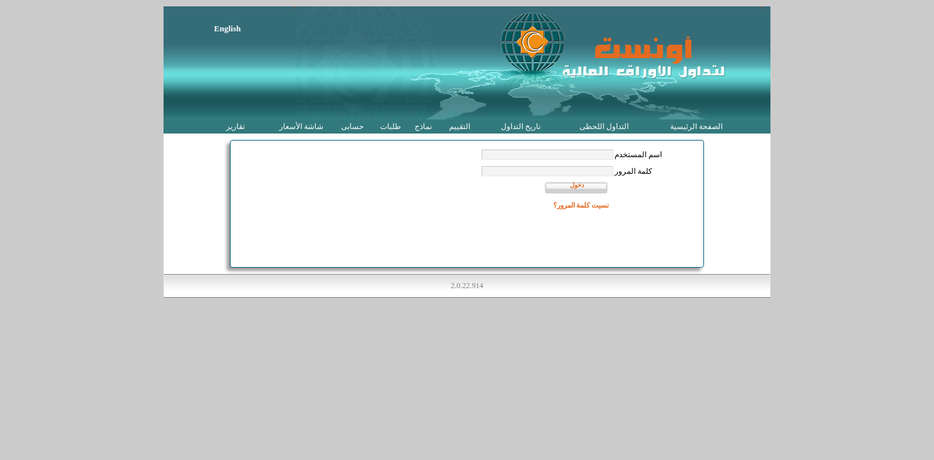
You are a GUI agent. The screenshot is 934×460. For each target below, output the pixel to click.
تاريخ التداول (520, 126)
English (227, 28)
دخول (577, 184)
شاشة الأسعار (301, 126)
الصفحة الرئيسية (696, 126)
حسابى (352, 126)
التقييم (459, 126)
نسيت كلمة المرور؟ (581, 205)
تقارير (235, 126)
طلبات (390, 126)
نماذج (423, 126)
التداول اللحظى (604, 126)
